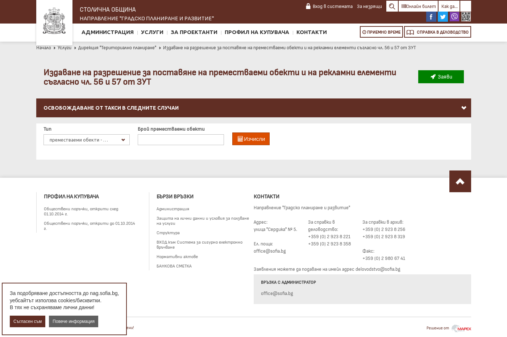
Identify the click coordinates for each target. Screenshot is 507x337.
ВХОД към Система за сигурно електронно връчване (199, 244)
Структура (168, 232)
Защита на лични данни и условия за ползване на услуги (203, 220)
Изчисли (251, 139)
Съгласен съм (27, 321)
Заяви (440, 76)
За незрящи (369, 6)
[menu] (253, 116)
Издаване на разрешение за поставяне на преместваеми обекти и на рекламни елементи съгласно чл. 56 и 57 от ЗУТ (287, 47)
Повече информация (74, 321)
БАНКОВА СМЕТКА (174, 265)
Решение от (449, 327)
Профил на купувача (257, 32)
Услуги (152, 32)
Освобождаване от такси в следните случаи (255, 108)
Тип (47, 129)
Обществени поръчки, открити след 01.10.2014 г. (81, 211)
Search (392, 6)
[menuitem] (253, 108)
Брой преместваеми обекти (171, 129)
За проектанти (194, 32)
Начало (43, 47)
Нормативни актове (177, 256)
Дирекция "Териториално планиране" (115, 47)
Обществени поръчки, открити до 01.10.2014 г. (89, 225)
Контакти (311, 32)
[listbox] (86, 139)
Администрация (108, 32)
